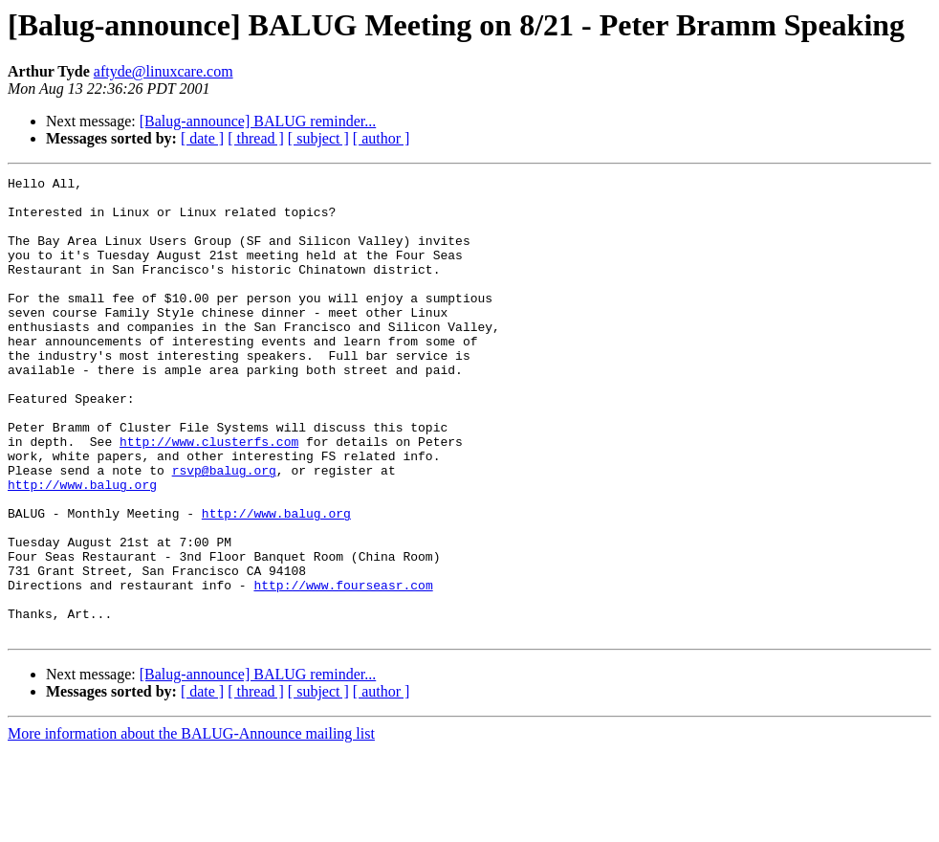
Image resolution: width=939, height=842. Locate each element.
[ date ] (202, 138)
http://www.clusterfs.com (209, 495)
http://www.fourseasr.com (342, 667)
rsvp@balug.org (224, 530)
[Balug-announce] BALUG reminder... (258, 121)
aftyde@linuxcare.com (163, 71)
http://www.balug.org (82, 547)
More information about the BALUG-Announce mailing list (191, 825)
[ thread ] (256, 138)
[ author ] (381, 138)
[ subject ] (318, 138)
